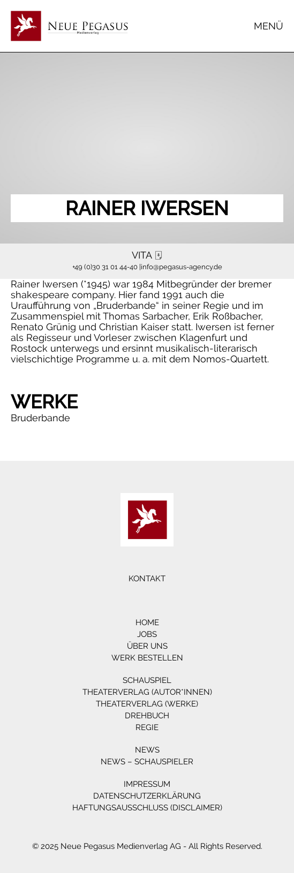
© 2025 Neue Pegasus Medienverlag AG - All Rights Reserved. (147, 846)
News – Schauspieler (147, 761)
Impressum (147, 784)
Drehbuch (147, 715)
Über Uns (147, 646)
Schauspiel (147, 680)
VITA (148, 255)
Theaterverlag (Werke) (147, 704)
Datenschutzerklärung (147, 796)
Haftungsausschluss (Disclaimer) (147, 808)
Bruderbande (40, 417)
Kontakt (147, 578)
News (147, 750)
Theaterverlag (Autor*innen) (147, 692)
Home (147, 622)
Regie (147, 727)
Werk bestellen (147, 658)
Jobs (147, 634)
